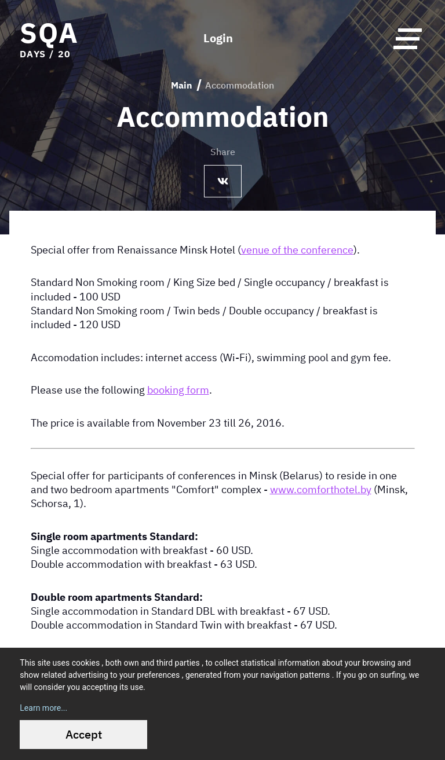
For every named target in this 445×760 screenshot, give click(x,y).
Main (181, 85)
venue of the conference (297, 249)
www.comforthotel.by (320, 489)
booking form (178, 389)
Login (218, 38)
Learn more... (43, 708)
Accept (83, 734)
